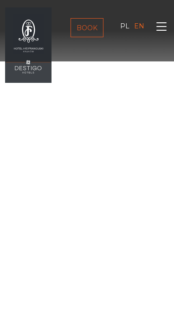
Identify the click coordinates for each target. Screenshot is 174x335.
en (139, 26)
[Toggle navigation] (161, 28)
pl (124, 26)
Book (87, 28)
